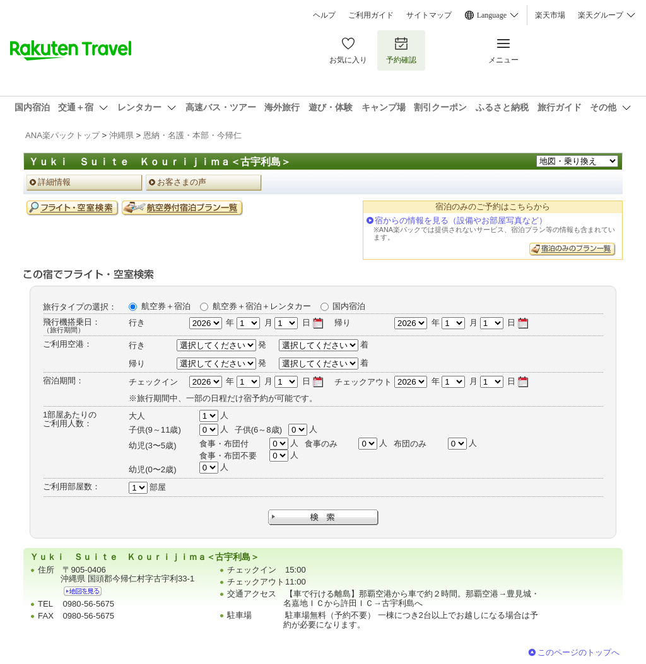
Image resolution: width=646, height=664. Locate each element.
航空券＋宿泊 (166, 306)
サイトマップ (429, 15)
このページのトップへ (578, 652)
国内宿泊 (348, 306)
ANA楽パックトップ (62, 135)
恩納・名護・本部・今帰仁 (192, 135)
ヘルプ (324, 15)
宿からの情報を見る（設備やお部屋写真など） (461, 220)
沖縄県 (121, 135)
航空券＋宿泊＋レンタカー (262, 306)
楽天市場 (550, 15)
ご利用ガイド (371, 15)
